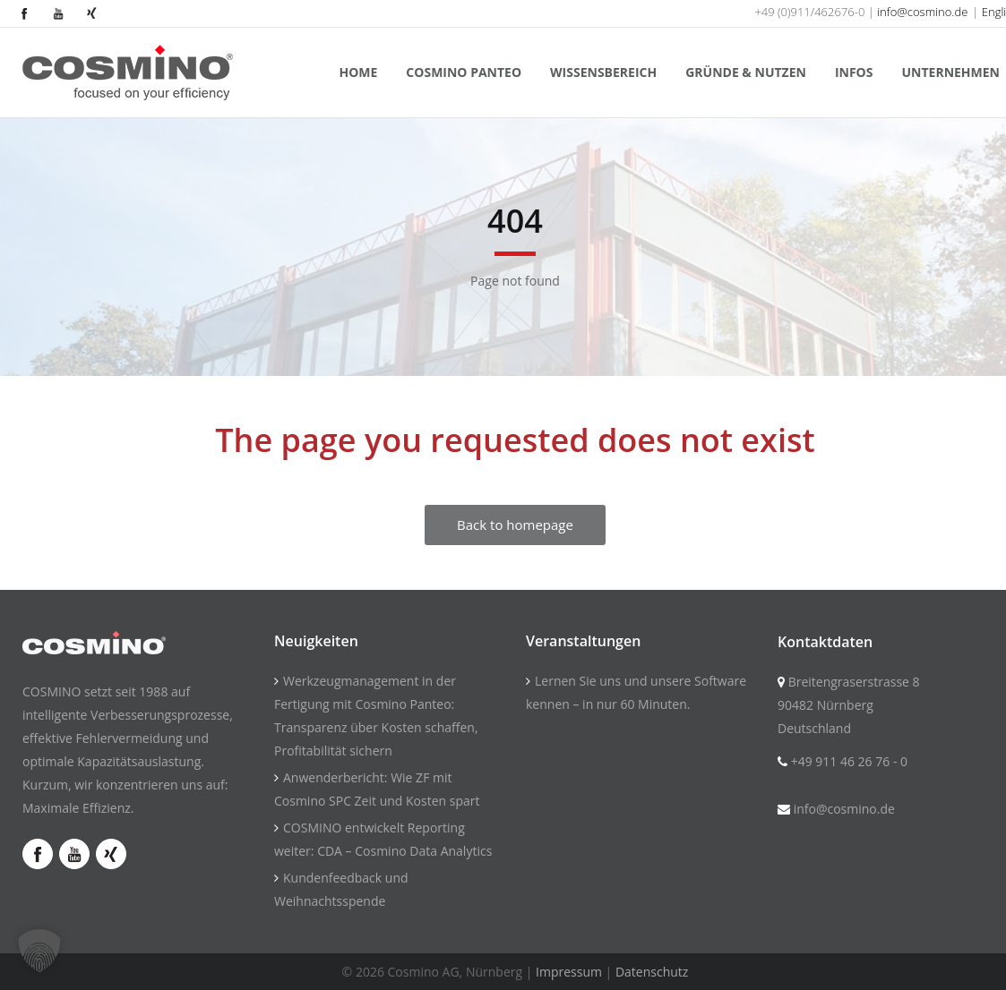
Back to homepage (515, 524)
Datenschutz (651, 971)
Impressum (569, 971)
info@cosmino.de (922, 12)
